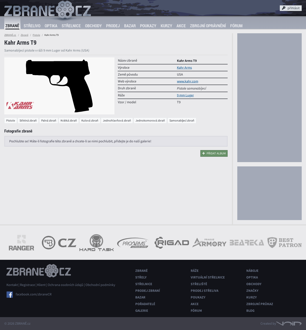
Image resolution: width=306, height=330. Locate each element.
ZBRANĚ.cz (10, 35)
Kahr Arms (184, 67)
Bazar (130, 26)
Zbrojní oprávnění (208, 26)
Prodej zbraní (147, 290)
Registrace (27, 285)
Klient (41, 285)
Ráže (195, 270)
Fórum (236, 26)
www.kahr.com (187, 81)
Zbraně (12, 26)
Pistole (36, 35)
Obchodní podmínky (100, 285)
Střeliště (199, 284)
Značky (252, 290)
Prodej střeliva (204, 290)
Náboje (252, 270)
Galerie (141, 310)
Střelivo (32, 26)
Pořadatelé (145, 304)
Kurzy (166, 26)
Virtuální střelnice (208, 277)
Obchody (93, 26)
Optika (51, 26)
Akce (181, 26)
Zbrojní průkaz (259, 304)
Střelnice (71, 26)
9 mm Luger (185, 95)
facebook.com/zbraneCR (34, 294)
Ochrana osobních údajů (65, 285)
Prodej (113, 26)
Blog (250, 310)
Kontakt (12, 285)
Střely (140, 277)
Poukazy (148, 26)
